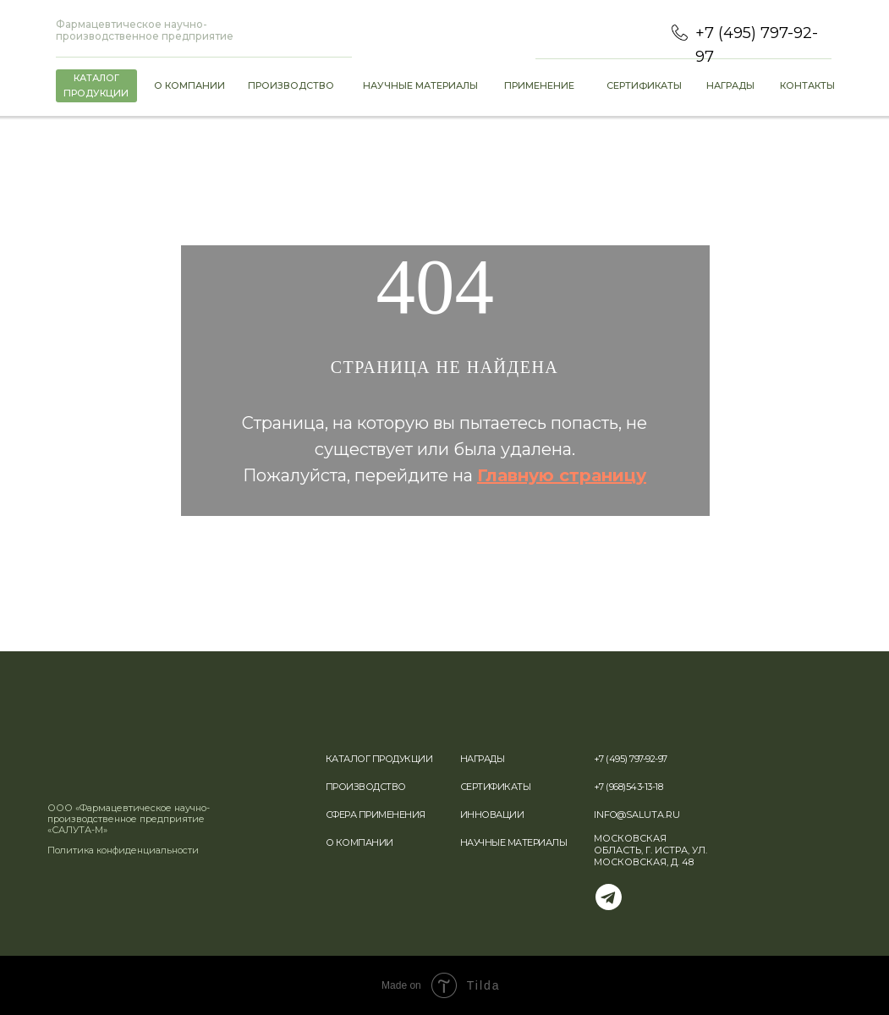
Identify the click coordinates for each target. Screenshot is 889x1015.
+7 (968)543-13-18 (628, 787)
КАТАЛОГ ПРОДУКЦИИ (379, 759)
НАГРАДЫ (482, 759)
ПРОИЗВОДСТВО (366, 787)
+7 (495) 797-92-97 (630, 759)
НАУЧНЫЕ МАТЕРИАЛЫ (514, 842)
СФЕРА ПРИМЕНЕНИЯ (375, 814)
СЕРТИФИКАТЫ (495, 787)
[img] (108, 781)
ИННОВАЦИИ (492, 814)
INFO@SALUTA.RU (637, 814)
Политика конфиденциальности (123, 850)
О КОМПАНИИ (359, 842)
